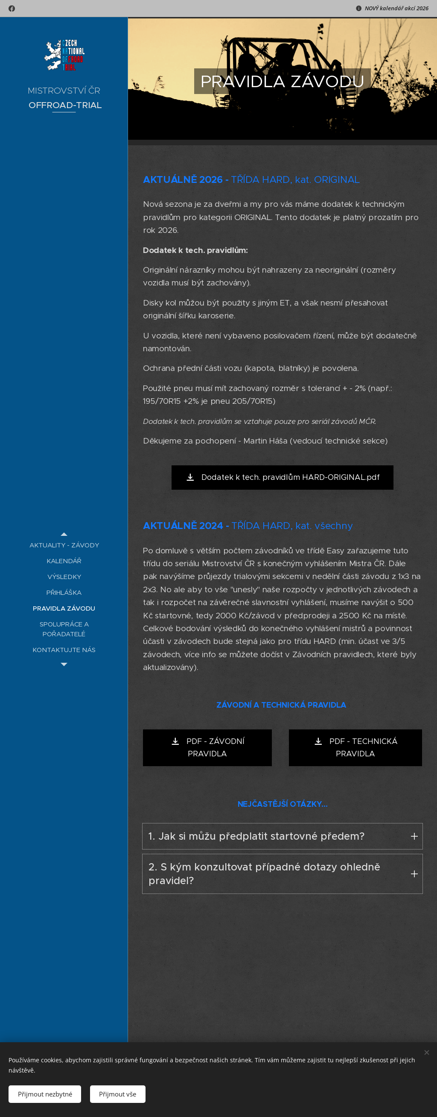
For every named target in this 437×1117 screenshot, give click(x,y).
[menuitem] (64, 545)
